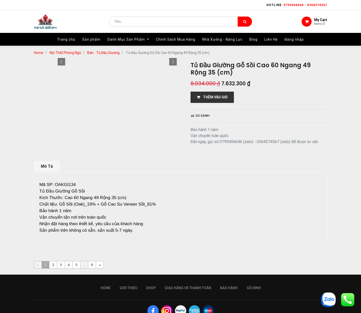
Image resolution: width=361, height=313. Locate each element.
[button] (61, 76)
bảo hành (229, 267)
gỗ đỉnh (254, 267)
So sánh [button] (200, 70)
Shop (151, 267)
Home (106, 267)
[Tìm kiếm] (245, 22)
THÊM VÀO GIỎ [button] (212, 51)
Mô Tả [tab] (47, 152)
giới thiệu (128, 267)
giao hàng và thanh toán (188, 267)
